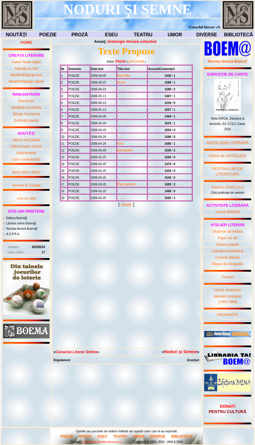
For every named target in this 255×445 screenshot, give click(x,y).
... (118, 109)
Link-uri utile (26, 198)
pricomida (136, 61)
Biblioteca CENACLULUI (227, 187)
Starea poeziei (227, 244)
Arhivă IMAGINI (227, 212)
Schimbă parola (26, 120)
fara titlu (123, 76)
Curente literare (227, 257)
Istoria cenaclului (227, 290)
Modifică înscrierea (26, 107)
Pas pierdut (126, 184)
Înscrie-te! (26, 101)
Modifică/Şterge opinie (26, 81)
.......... (122, 198)
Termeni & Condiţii (26, 185)
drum (121, 82)
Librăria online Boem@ (21, 223)
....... (120, 89)
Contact (227, 277)
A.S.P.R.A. (13, 234)
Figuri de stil (227, 238)
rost (120, 143)
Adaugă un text (26, 68)
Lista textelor (26, 153)
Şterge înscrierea (26, 114)
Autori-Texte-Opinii (26, 62)
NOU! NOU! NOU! (26, 172)
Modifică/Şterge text (26, 75)
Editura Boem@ (16, 218)
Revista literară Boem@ (21, 228)
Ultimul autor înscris (26, 146)
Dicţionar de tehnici (227, 231)
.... (119, 96)
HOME (126, 205)
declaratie (125, 150)
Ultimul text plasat (26, 140)
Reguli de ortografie (227, 264)
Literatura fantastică (227, 251)
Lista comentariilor (26, 159)
